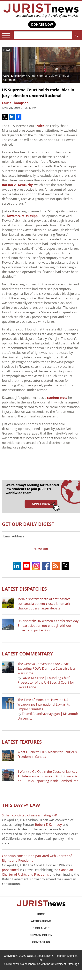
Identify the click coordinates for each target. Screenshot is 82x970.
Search (75, 35)
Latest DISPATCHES (24, 589)
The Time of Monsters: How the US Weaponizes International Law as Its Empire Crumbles (44, 704)
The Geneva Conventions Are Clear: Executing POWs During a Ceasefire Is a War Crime (46, 668)
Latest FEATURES (22, 742)
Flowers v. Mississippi (22, 216)
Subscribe (41, 549)
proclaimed (10, 870)
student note (57, 397)
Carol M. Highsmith (16, 75)
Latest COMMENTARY (27, 653)
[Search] (43, 35)
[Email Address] (41, 536)
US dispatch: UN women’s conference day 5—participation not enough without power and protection (48, 625)
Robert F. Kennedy (48, 824)
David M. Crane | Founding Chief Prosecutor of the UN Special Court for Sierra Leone (46, 682)
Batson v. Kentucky (17, 185)
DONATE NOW (42, 24)
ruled (40, 126)
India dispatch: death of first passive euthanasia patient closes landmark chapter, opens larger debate (44, 603)
